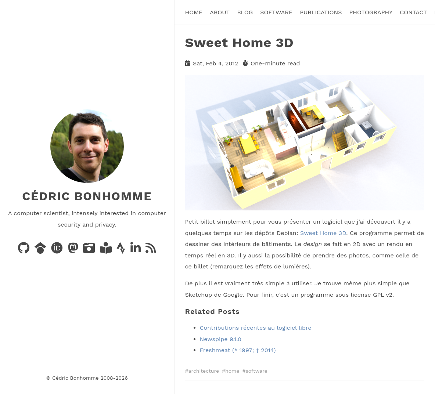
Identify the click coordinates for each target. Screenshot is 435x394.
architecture (203, 371)
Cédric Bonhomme (87, 196)
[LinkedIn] (136, 250)
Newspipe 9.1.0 (220, 339)
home (232, 371)
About (220, 12)
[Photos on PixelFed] (90, 250)
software (256, 371)
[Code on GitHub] (24, 250)
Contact (413, 12)
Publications (321, 12)
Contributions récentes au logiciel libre (256, 327)
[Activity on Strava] (121, 250)
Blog (245, 12)
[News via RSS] (150, 250)
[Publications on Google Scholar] (41, 250)
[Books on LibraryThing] (107, 250)
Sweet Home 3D (323, 232)
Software (276, 12)
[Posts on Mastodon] (74, 250)
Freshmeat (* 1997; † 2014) (238, 350)
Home (194, 12)
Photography (370, 12)
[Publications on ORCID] (58, 250)
